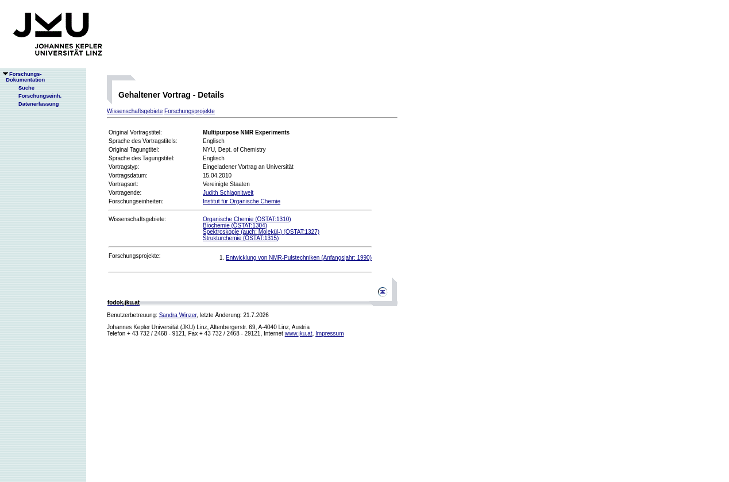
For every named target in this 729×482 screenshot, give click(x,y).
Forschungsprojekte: (135, 256)
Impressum (329, 333)
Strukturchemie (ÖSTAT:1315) (241, 238)
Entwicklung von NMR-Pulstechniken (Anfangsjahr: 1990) (299, 258)
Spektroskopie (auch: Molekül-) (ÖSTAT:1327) (261, 232)
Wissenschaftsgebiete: (137, 219)
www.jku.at (299, 333)
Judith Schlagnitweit (228, 193)
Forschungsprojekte (189, 111)
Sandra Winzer (178, 315)
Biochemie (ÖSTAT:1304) (235, 225)
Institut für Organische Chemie (241, 201)
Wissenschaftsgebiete (135, 111)
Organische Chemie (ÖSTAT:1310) (247, 219)
